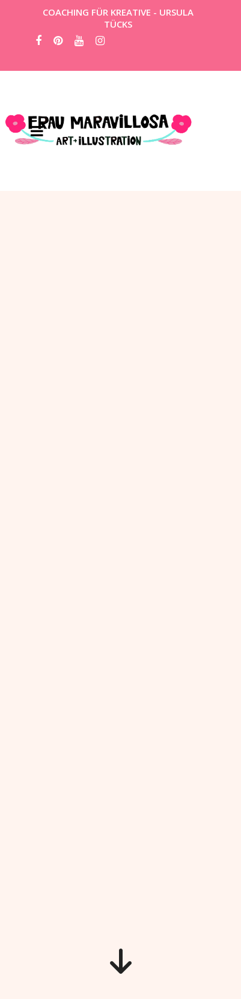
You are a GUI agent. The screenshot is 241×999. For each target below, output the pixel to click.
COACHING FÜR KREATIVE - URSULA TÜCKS (118, 18)
